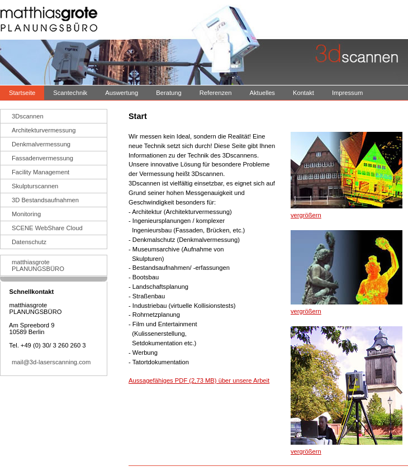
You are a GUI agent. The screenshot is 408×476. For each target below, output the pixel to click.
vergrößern (306, 215)
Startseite (22, 92)
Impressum (347, 92)
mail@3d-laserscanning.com (51, 362)
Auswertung (121, 92)
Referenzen (216, 92)
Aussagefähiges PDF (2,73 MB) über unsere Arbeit (199, 380)
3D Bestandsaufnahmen (45, 200)
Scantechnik (70, 92)
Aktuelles (262, 92)
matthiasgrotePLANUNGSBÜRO (38, 265)
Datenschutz (29, 242)
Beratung (168, 92)
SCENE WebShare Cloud (47, 228)
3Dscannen (28, 116)
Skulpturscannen (35, 186)
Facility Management (40, 172)
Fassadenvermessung (42, 158)
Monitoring (26, 214)
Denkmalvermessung (41, 144)
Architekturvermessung (43, 130)
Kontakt (303, 92)
